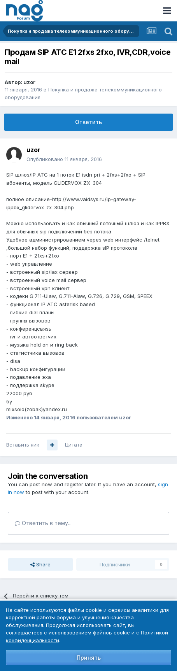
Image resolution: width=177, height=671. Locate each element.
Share (40, 564)
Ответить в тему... (43, 523)
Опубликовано (64, 159)
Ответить (88, 122)
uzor (29, 82)
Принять (89, 657)
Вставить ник (22, 444)
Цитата (73, 444)
